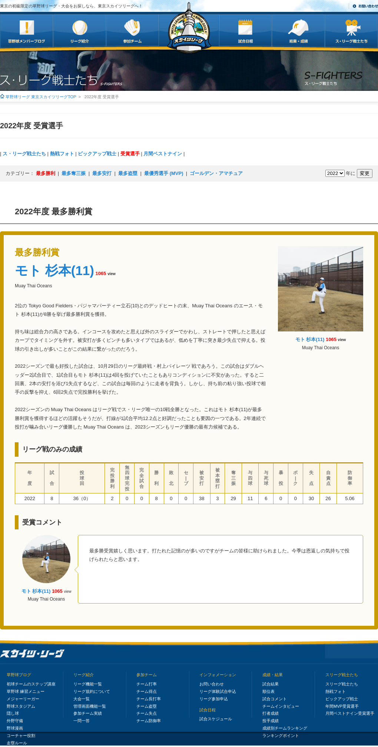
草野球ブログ (19, 674)
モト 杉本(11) (54, 270)
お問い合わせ (365, 6)
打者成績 (270, 713)
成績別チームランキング (284, 728)
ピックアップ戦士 (97, 153)
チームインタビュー (280, 706)
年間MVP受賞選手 (342, 706)
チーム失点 (146, 713)
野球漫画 (15, 728)
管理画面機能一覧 (89, 706)
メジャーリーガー (23, 699)
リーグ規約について (91, 691)
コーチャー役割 (21, 735)
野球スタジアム (21, 706)
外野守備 (15, 720)
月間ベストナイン (162, 153)
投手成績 (270, 720)
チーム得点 (146, 691)
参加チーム (146, 674)
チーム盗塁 (146, 706)
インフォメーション (217, 674)
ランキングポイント (280, 735)
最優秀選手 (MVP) (163, 173)
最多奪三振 (74, 173)
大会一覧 (81, 699)
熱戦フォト (62, 153)
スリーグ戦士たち (341, 674)
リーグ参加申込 (213, 699)
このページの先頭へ (351, 651)
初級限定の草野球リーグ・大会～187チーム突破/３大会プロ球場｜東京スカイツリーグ (32, 654)
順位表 (268, 691)
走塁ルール (17, 743)
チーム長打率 (148, 699)
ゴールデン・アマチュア (216, 173)
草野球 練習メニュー (25, 691)
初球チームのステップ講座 (31, 684)
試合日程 (207, 710)
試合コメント (274, 699)
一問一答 (81, 720)
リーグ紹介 (83, 674)
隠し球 (13, 713)
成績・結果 (272, 674)
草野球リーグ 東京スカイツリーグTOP (41, 97)
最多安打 (102, 173)
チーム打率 (146, 684)
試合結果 (270, 684)
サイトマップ (332, 6)
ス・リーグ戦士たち (24, 153)
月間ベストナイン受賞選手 (349, 713)
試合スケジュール (215, 719)
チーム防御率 (148, 720)
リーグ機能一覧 (87, 684)
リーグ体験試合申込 (217, 691)
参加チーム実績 (87, 713)
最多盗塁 (127, 173)
